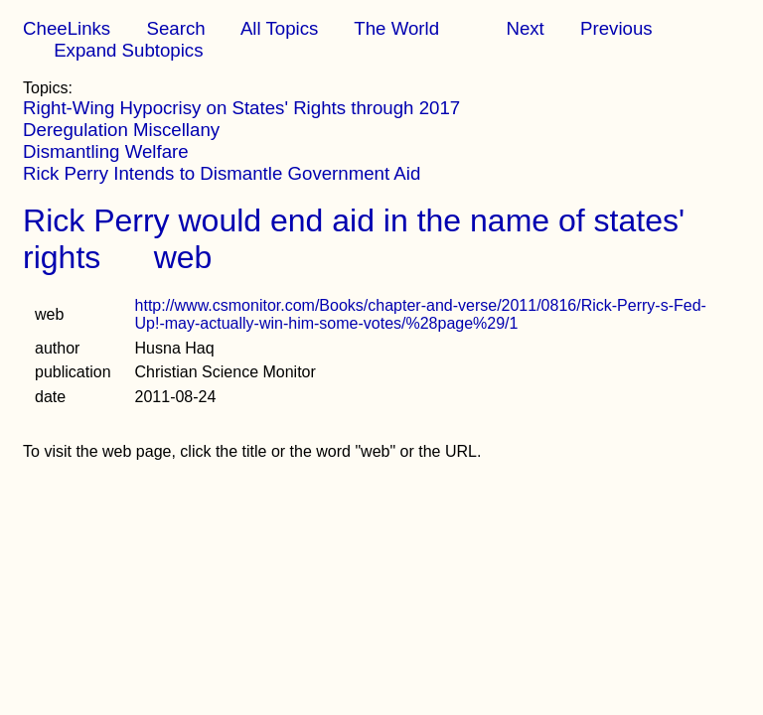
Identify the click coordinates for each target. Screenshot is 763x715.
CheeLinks (66, 28)
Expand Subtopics (128, 50)
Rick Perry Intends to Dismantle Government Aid (221, 173)
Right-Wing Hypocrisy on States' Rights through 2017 (241, 107)
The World (396, 28)
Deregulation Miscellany (121, 129)
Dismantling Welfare (106, 151)
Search (175, 28)
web (183, 257)
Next (524, 28)
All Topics (279, 28)
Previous (616, 28)
